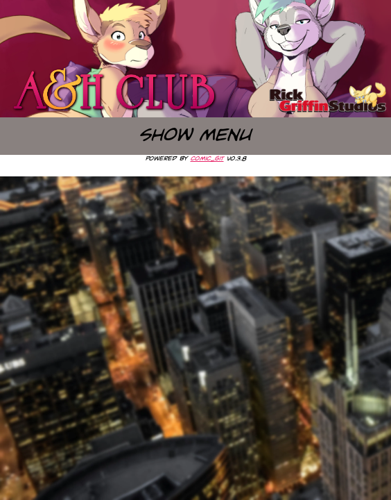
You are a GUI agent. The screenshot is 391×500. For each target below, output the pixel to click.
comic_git (207, 158)
